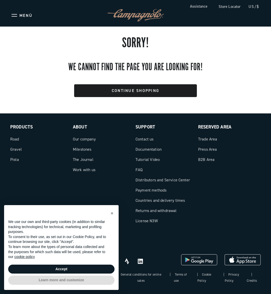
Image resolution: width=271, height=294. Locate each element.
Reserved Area (214, 127)
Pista (14, 159)
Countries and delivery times (160, 200)
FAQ (139, 169)
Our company (84, 139)
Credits (252, 280)
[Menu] (21, 15)
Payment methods (151, 190)
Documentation (149, 149)
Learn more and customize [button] (61, 280)
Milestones (82, 149)
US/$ (254, 7)
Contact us (145, 139)
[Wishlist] (232, 15)
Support (145, 127)
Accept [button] (61, 269)
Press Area (207, 149)
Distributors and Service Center (163, 180)
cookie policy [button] (24, 257)
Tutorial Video (148, 159)
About (80, 127)
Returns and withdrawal (156, 210)
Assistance (198, 6)
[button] (112, 213)
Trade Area (207, 139)
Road (14, 139)
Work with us (84, 169)
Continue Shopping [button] (135, 90)
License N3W (147, 221)
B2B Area (206, 159)
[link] (227, 7)
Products (21, 127)
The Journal (83, 159)
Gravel (16, 149)
